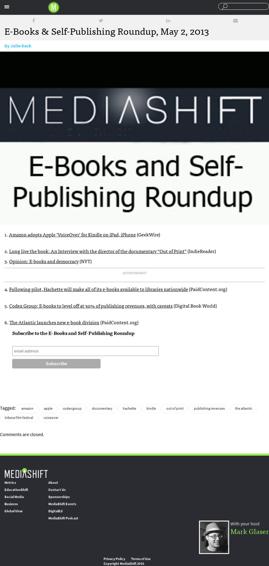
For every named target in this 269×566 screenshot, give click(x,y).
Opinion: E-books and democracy (44, 261)
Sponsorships (59, 497)
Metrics (10, 482)
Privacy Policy (114, 559)
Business (11, 504)
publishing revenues (209, 408)
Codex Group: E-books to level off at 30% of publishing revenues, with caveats (91, 305)
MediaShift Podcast (63, 518)
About (53, 482)
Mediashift (53, 7)
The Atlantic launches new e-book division (54, 322)
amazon (27, 408)
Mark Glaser (249, 531)
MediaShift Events (62, 504)
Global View (13, 511)
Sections (6, 6)
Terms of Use (141, 559)
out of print (175, 408)
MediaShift (26, 473)
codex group (72, 408)
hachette (129, 408)
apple (48, 408)
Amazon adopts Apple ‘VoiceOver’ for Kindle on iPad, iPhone (72, 234)
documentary (102, 408)
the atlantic (243, 408)
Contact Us (57, 489)
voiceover (51, 417)
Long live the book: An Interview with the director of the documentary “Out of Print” (98, 251)
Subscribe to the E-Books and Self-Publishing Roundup (73, 333)
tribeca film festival (19, 417)
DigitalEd (55, 511)
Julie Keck (20, 46)
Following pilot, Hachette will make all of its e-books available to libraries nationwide (98, 289)
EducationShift (16, 489)
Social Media (14, 497)
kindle (151, 408)
